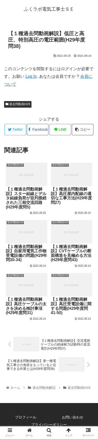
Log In (31, 76)
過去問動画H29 (18, 104)
